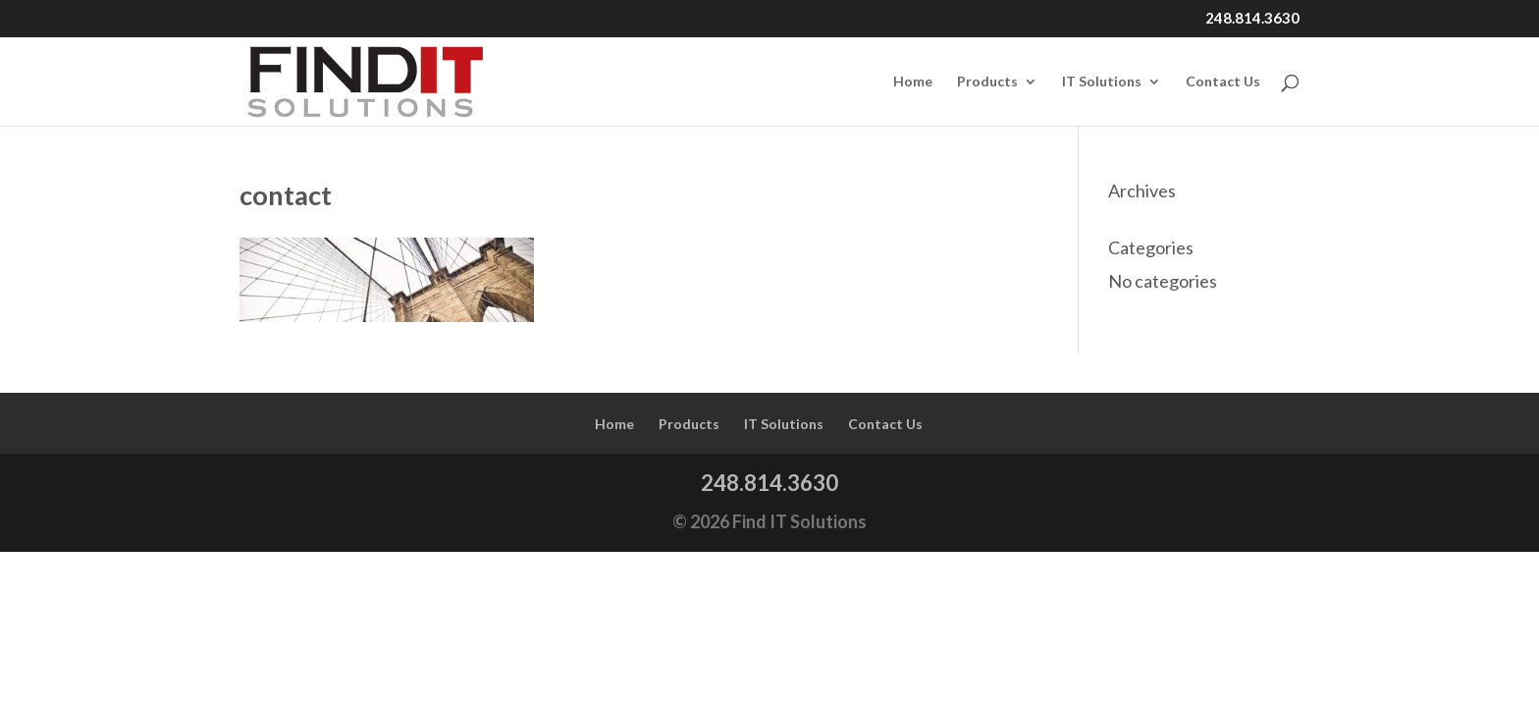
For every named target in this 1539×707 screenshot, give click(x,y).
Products (987, 82)
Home (912, 82)
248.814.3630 (1252, 19)
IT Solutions (1101, 82)
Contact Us (1223, 82)
